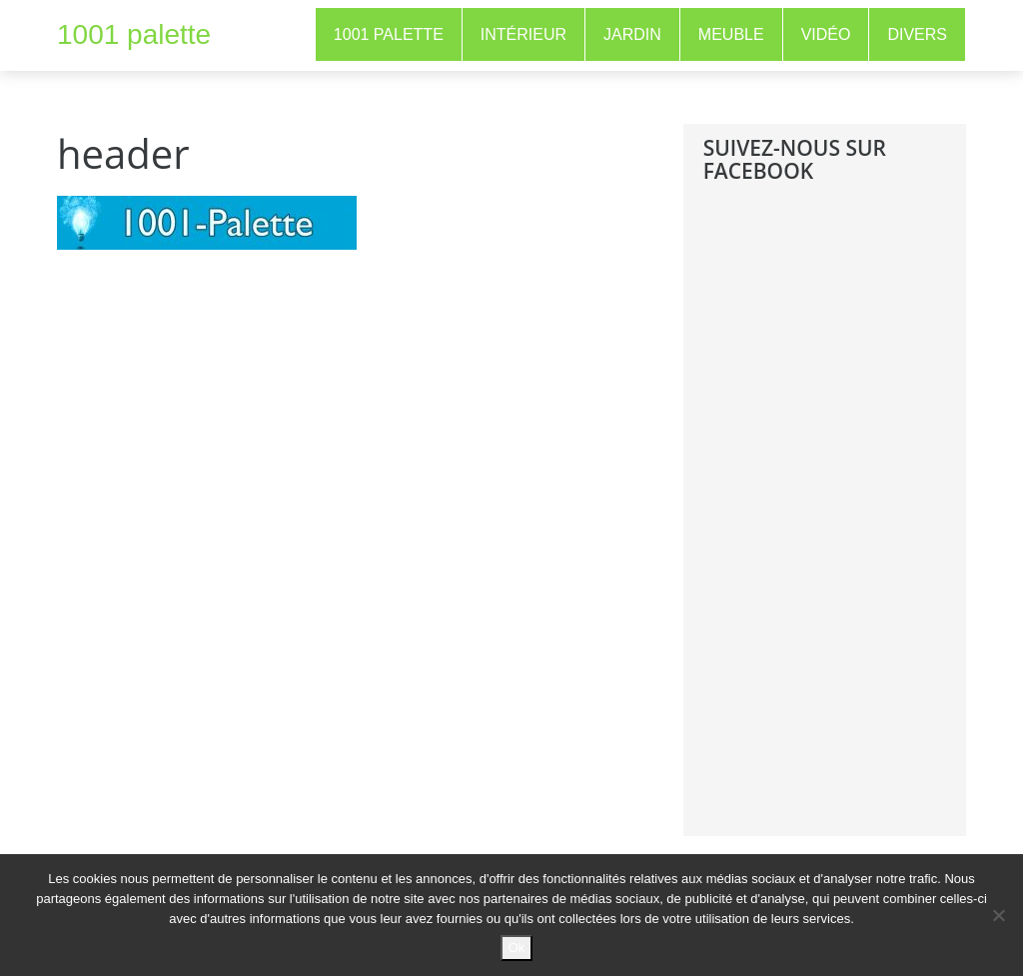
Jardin (632, 34)
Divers (917, 34)
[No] (998, 915)
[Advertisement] (853, 524)
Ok (517, 947)
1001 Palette (389, 34)
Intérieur (523, 34)
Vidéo (826, 34)
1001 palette (134, 34)
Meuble (731, 34)
